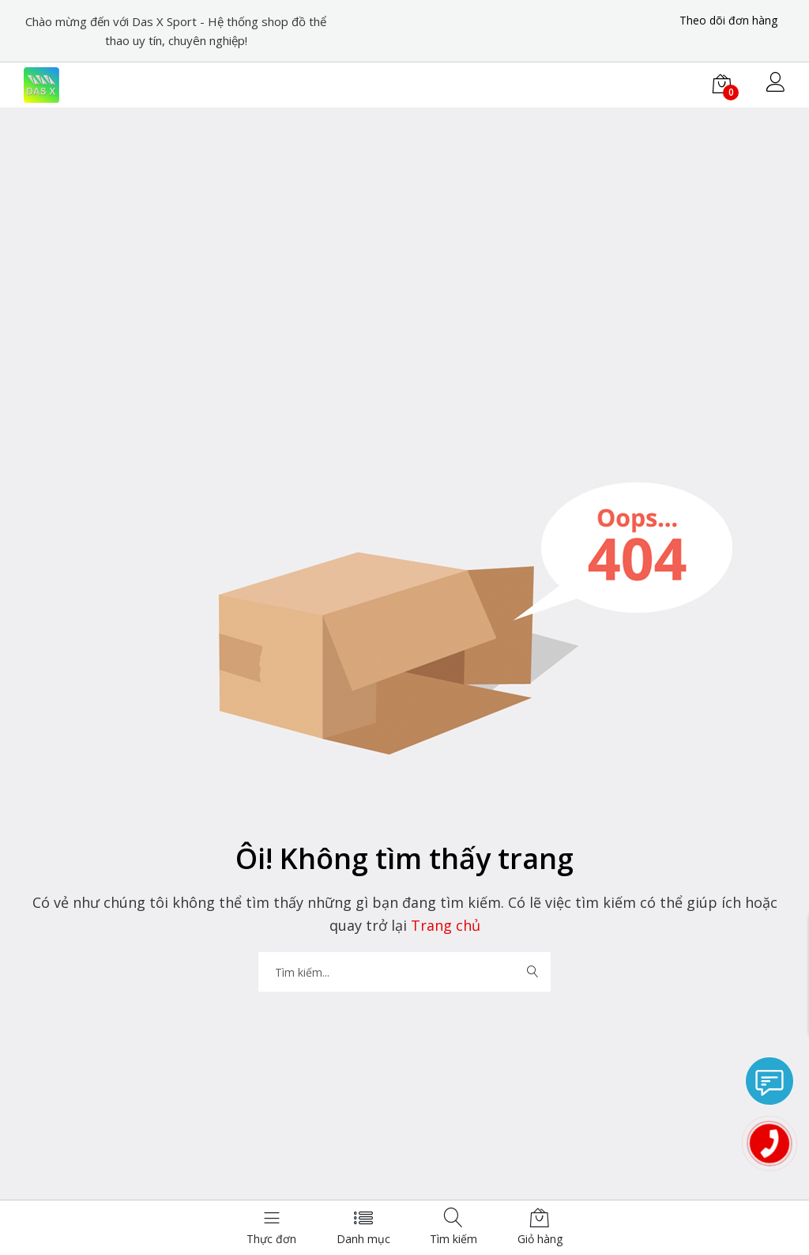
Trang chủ (443, 925)
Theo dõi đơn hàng (728, 20)
